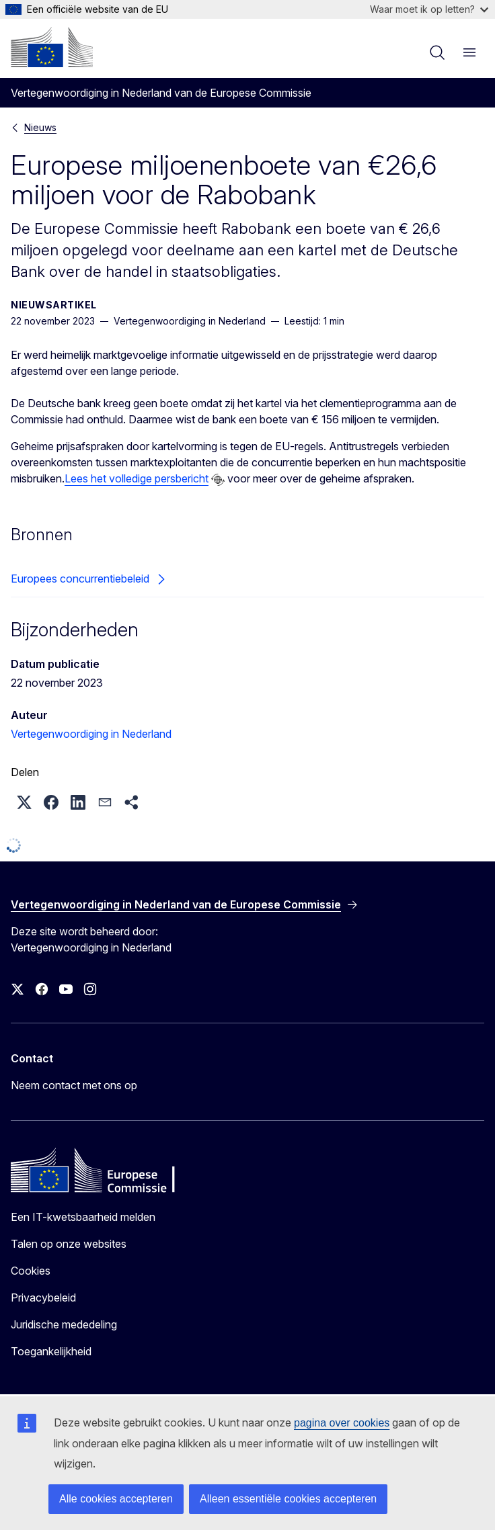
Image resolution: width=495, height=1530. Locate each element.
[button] (24, 802)
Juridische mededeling (64, 1324)
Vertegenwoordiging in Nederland (91, 733)
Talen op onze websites (68, 1243)
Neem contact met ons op (74, 1085)
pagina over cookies (341, 1423)
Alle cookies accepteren (116, 1498)
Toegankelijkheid (51, 1351)
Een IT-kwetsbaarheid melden (83, 1217)
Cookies (30, 1270)
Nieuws (40, 127)
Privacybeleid (43, 1297)
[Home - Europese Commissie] (52, 47)
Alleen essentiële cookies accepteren (288, 1498)
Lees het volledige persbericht (136, 478)
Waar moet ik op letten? (429, 9)
